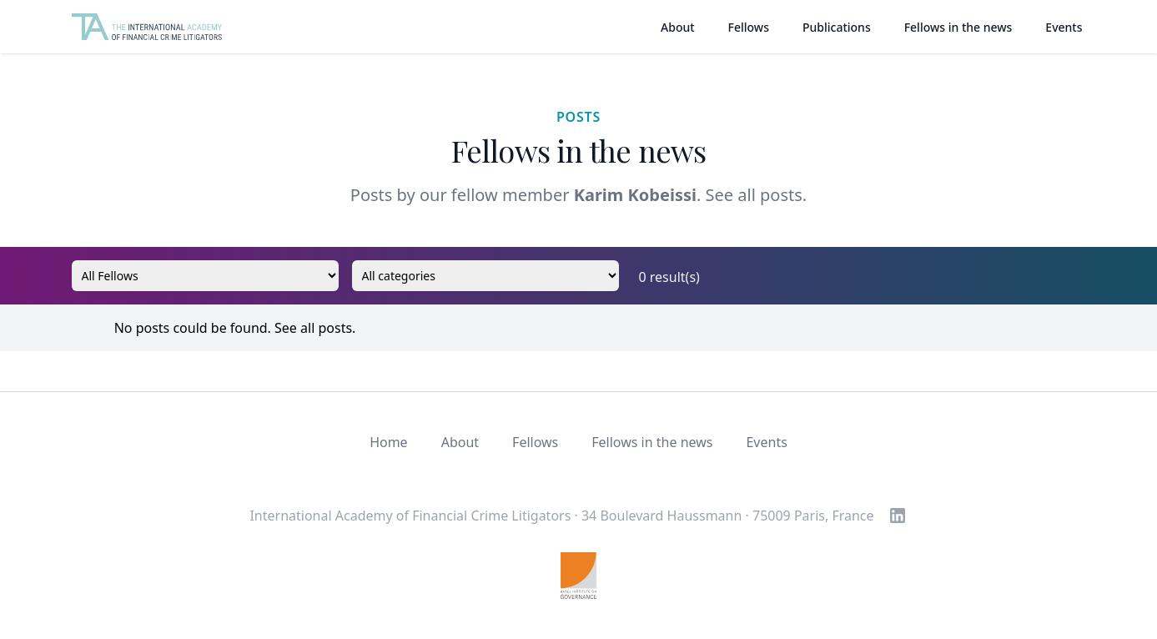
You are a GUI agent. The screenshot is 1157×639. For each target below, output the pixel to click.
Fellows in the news (958, 27)
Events (1063, 27)
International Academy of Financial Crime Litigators (410, 515)
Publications (836, 27)
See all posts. (756, 195)
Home (389, 442)
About (678, 27)
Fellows (748, 27)
